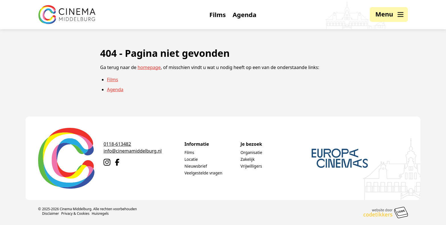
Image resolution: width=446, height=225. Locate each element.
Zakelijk (248, 159)
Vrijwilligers (251, 166)
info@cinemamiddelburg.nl (133, 151)
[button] (389, 14)
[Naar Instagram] (107, 162)
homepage (149, 67)
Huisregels (100, 213)
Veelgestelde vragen (203, 173)
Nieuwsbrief (195, 166)
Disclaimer (50, 213)
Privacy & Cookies (75, 213)
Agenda (245, 15)
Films (217, 15)
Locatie (191, 159)
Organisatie (251, 152)
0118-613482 (117, 144)
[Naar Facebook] (117, 162)
